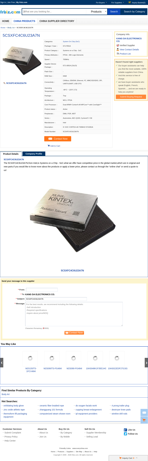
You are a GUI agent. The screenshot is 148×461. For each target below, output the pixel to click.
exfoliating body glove (14, 405)
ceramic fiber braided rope (52, 405)
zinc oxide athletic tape (14, 409)
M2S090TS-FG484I (53, 368)
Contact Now (61, 138)
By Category (66, 432)
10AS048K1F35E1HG (96, 368)
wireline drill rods (119, 413)
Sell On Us (89, 429)
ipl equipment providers (86, 413)
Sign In (3, 2)
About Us (42, 429)
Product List (125, 54)
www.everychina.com (80, 448)
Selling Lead (92, 436)
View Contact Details (129, 49)
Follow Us (133, 434)
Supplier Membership (96, 432)
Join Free (11, 2)
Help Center (10, 441)
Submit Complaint (12, 432)
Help (95, 451)
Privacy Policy (10, 436)
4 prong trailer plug (120, 405)
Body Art (11, 27)
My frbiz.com (21, 2)
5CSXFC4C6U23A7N (21, 35)
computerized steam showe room (55, 413)
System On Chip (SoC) (71, 41)
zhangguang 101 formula (51, 409)
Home (5, 21)
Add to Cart (55, 146)
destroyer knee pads (121, 409)
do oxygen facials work (86, 405)
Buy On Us (64, 429)
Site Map (79, 451)
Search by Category (134, 11)
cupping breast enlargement (89, 409)
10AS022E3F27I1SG (118, 368)
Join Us (42, 436)
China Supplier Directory (56, 21)
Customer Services (12, 429)
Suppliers (70, 451)
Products (61, 451)
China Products (24, 21)
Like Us (131, 430)
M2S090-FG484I (74, 368)
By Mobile (65, 436)
